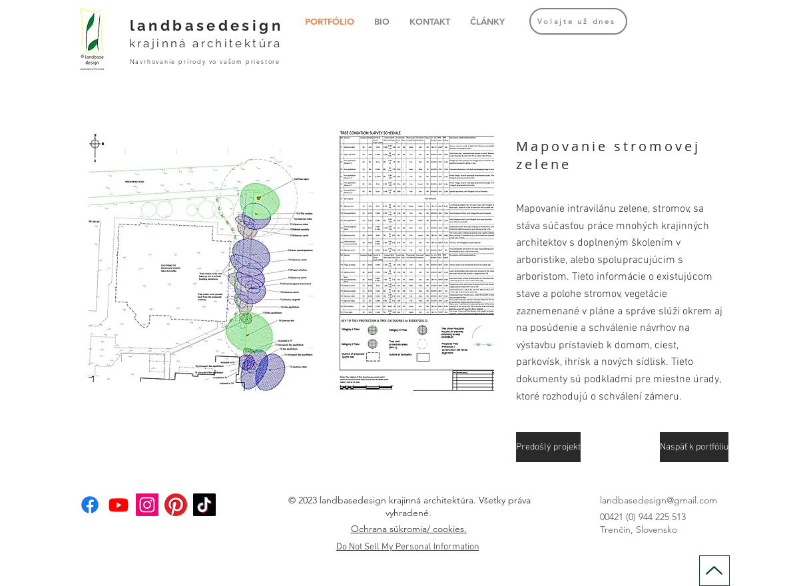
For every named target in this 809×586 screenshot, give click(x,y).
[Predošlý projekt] (548, 447)
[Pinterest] (175, 504)
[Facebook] (90, 504)
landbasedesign (207, 25)
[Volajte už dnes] (578, 21)
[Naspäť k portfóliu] (694, 447)
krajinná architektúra (205, 43)
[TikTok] (204, 504)
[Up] (714, 570)
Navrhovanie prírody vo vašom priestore (205, 61)
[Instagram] (147, 504)
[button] (291, 261)
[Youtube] (118, 504)
